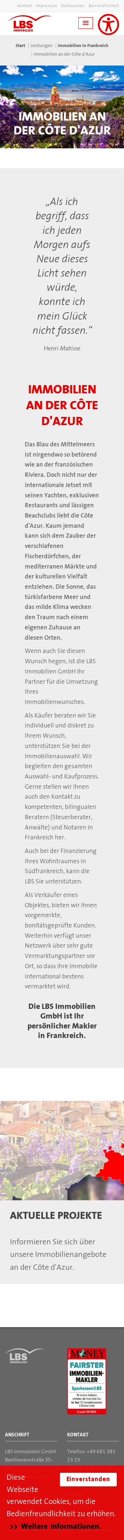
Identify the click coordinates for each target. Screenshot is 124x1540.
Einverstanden (88, 1479)
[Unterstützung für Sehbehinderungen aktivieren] (108, 24)
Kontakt (25, 6)
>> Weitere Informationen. (55, 1526)
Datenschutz (73, 6)
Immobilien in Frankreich (83, 46)
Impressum (46, 6)
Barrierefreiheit (104, 6)
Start (20, 46)
